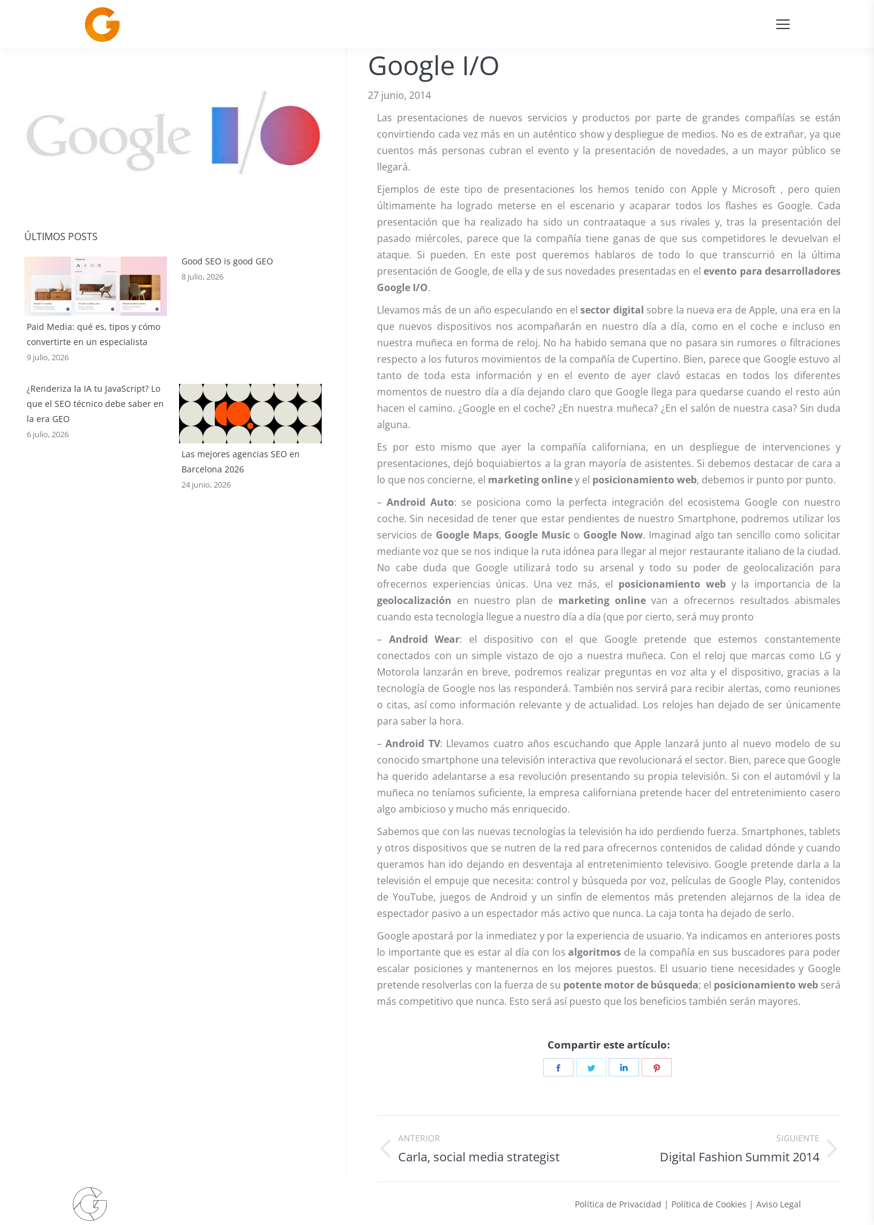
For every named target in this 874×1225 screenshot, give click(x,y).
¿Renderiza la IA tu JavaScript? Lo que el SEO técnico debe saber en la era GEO (95, 469)
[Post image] (95, 286)
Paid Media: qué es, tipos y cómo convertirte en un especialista (93, 334)
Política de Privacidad (618, 1204)
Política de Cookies (709, 1204)
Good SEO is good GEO (227, 326)
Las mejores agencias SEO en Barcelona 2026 (240, 461)
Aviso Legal (778, 1204)
